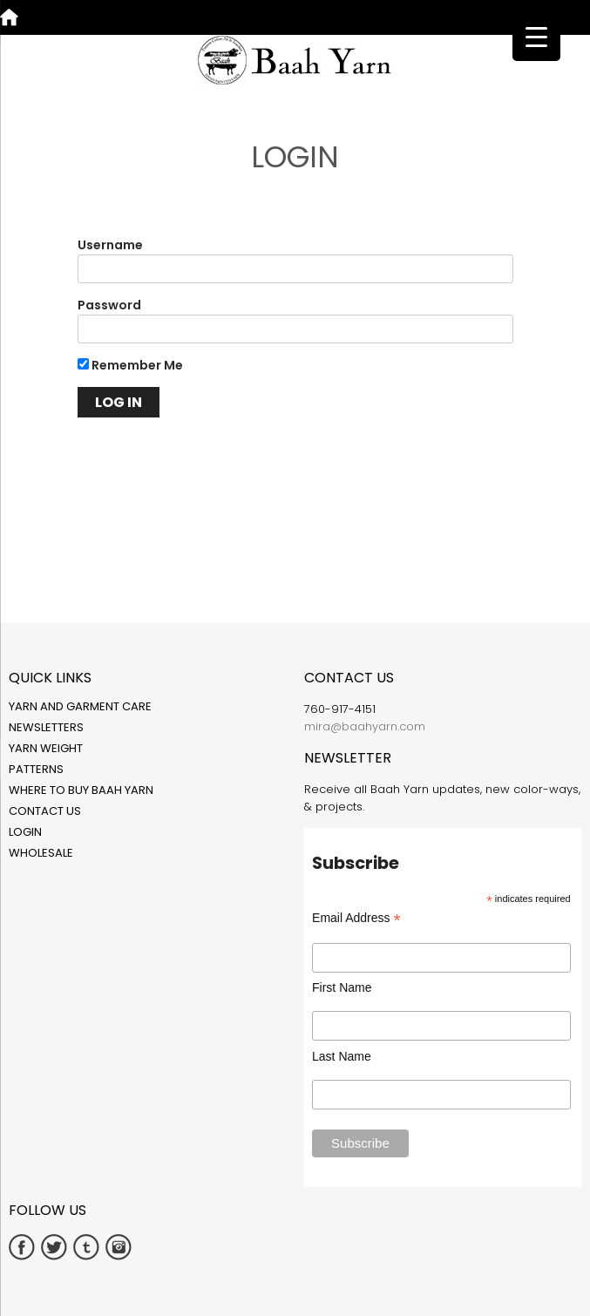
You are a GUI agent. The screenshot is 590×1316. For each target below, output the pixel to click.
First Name (341, 987)
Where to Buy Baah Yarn (81, 790)
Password (109, 305)
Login (25, 832)
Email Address (356, 918)
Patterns (36, 769)
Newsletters (46, 727)
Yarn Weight (46, 748)
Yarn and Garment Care (80, 706)
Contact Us (45, 811)
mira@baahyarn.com (364, 726)
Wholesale (41, 853)
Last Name (341, 1056)
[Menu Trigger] (536, 37)
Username (110, 245)
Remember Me (130, 365)
